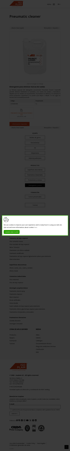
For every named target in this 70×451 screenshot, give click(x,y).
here (35, 227)
